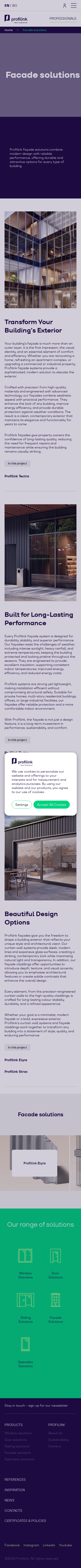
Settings (21, 805)
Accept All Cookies (51, 805)
